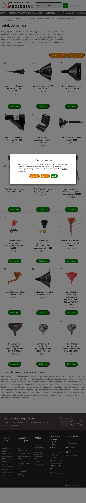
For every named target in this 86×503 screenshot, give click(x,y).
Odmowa (45, 176)
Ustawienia (34, 176)
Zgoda (54, 176)
